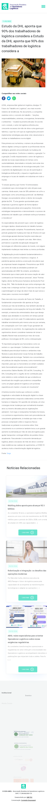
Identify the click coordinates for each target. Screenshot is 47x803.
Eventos (28, 699)
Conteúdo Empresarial (28, 800)
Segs (9, 453)
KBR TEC (29, 797)
